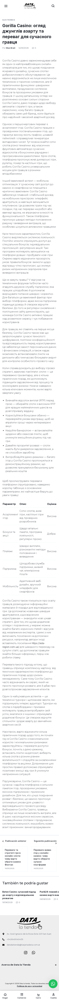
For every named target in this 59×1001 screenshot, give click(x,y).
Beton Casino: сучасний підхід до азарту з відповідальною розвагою (19, 895)
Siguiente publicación (45, 842)
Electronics (8, 20)
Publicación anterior (14, 841)
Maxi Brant (10, 48)
